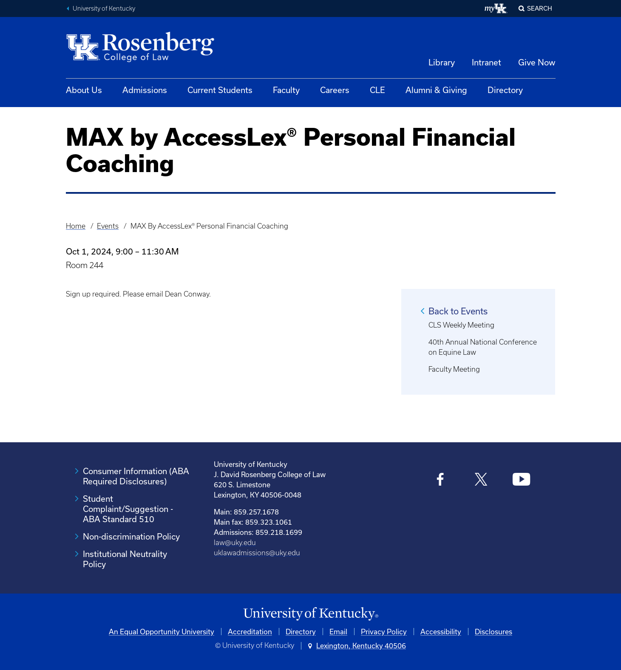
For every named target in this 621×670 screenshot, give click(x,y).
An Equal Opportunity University (161, 632)
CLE (377, 90)
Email (338, 632)
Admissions (144, 90)
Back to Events (458, 311)
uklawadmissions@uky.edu (257, 553)
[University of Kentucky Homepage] (311, 614)
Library (441, 62)
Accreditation (250, 632)
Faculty (286, 90)
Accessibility (440, 632)
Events (108, 226)
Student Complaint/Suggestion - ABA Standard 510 (128, 509)
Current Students (219, 90)
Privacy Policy (384, 632)
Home (75, 226)
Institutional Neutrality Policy (125, 559)
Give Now (537, 62)
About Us (84, 90)
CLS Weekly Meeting (461, 325)
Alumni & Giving (436, 90)
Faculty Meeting (454, 369)
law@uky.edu (235, 542)
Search (539, 8)
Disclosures (493, 632)
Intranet (486, 62)
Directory (505, 90)
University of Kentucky (104, 8)
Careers (334, 90)
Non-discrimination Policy (131, 536)
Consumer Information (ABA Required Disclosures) (136, 476)
